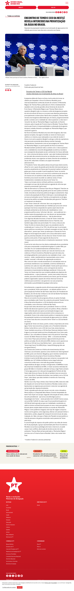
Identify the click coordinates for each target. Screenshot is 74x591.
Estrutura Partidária (11, 554)
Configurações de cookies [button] (9, 587)
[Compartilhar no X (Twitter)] (8, 90)
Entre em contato (41, 549)
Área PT (21, 7)
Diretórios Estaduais (11, 563)
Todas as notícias (12, 16)
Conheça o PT (10, 541)
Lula (7, 505)
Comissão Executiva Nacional (13, 556)
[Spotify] (67, 12)
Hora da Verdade (13, 451)
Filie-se (53, 7)
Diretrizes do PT (42, 502)
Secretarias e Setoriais (11, 561)
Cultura (8, 527)
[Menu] (67, 3)
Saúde (7, 515)
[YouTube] (62, 12)
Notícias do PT (9, 537)
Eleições (8, 520)
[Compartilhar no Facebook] (6, 90)
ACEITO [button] (20, 587)
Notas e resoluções (13, 497)
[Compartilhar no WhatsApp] (10, 90)
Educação (38, 451)
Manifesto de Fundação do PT (13, 551)
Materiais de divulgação (15, 499)
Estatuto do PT (10, 546)
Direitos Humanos (10, 524)
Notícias (8, 502)
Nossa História (9, 544)
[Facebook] (56, 12)
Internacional (9, 512)
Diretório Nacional (10, 559)
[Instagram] (58, 12)
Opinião (8, 529)
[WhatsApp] (64, 12)
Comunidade (40, 541)
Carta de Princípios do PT (12, 549)
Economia (8, 507)
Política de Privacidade (51, 582)
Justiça (64, 451)
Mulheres (8, 517)
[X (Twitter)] (60, 12)
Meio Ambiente (10, 534)
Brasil (7, 510)
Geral (38, 505)
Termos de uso (9, 579)
